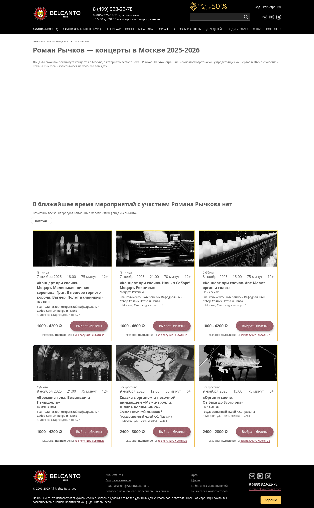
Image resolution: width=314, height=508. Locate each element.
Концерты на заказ (139, 29)
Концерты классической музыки (57, 13)
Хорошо (271, 500)
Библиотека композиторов (209, 491)
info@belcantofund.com (265, 489)
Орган (163, 29)
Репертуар (113, 29)
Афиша (195, 480)
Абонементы (114, 475)
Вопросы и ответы (186, 29)
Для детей (214, 29)
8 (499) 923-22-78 (113, 9)
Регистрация (272, 7)
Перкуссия (41, 220)
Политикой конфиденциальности (88, 502)
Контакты (273, 29)
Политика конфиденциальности (128, 486)
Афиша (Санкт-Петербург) (82, 29)
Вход (257, 7)
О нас (257, 29)
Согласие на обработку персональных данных (137, 491)
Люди (231, 29)
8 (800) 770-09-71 (105, 15)
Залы (244, 29)
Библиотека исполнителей (209, 486)
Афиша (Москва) (45, 29)
